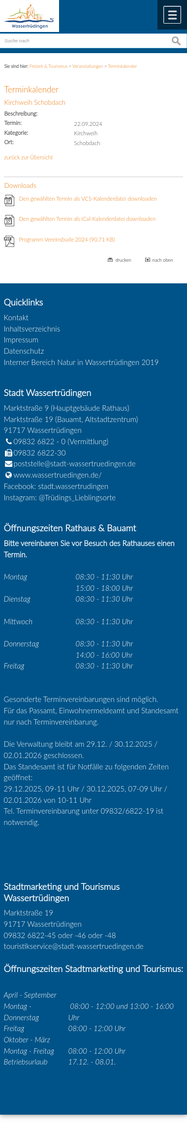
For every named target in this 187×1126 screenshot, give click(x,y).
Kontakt (16, 317)
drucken (123, 260)
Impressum (21, 339)
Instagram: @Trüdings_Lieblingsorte (60, 497)
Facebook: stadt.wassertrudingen (56, 486)
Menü (172, 15)
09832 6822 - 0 (35, 441)
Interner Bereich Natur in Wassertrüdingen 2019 (81, 362)
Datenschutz (24, 350)
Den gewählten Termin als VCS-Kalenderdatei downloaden (87, 198)
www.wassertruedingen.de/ (58, 474)
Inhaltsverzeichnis (32, 328)
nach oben (163, 260)
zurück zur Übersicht (28, 157)
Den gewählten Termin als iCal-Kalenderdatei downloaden (87, 218)
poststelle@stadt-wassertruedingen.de (75, 463)
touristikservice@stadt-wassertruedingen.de (74, 946)
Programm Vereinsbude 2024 (67, 239)
